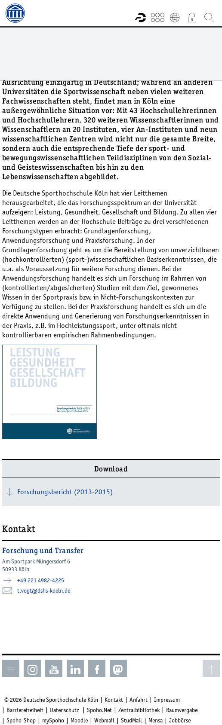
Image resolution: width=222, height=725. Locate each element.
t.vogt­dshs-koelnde (43, 590)
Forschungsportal (140, 17)
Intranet (191, 17)
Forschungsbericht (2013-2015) (65, 491)
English (174, 17)
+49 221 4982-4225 (40, 580)
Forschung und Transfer (43, 551)
